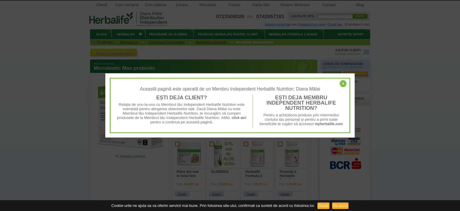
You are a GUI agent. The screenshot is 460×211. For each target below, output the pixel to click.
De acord (340, 206)
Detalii (323, 206)
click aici (239, 118)
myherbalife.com (329, 124)
